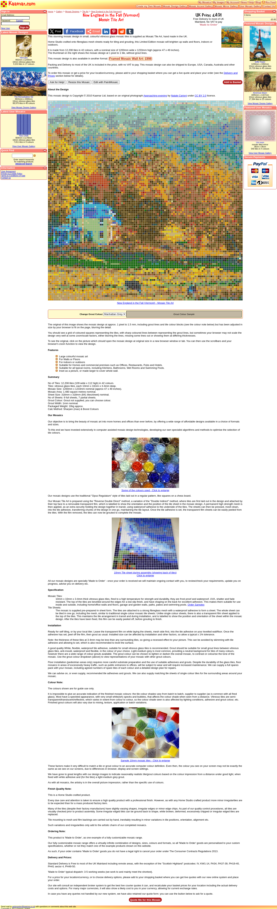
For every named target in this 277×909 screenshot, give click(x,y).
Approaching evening (155, 94)
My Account (232, 2)
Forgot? (19, 21)
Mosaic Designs (72, 12)
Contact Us (269, 6)
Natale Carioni (179, 94)
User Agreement (8, 171)
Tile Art (85, 12)
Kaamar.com (18, 3)
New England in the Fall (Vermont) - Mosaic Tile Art (145, 301)
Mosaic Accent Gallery (201, 6)
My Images (219, 2)
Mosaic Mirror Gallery (226, 6)
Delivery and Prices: (60, 856)
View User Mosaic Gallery (23, 146)
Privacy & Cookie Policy (11, 174)
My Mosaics (205, 2)
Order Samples (196, 603)
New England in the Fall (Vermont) (106, 12)
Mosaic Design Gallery (175, 6)
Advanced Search (23, 164)
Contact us (6, 178)
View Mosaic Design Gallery (23, 107)
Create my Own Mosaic (148, 6)
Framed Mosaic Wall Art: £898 (130, 57)
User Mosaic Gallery (250, 6)
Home (50, 12)
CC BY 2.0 (200, 94)
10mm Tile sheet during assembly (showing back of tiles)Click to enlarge (145, 572)
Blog (258, 2)
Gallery (59, 12)
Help (251, 2)
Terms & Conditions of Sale (13, 176)
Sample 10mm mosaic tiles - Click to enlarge (145, 758)
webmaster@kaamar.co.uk (23, 906)
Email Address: (7, 15)
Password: (6, 21)
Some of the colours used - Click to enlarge (145, 488)
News (244, 2)
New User (5, 28)
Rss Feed (271, 2)
